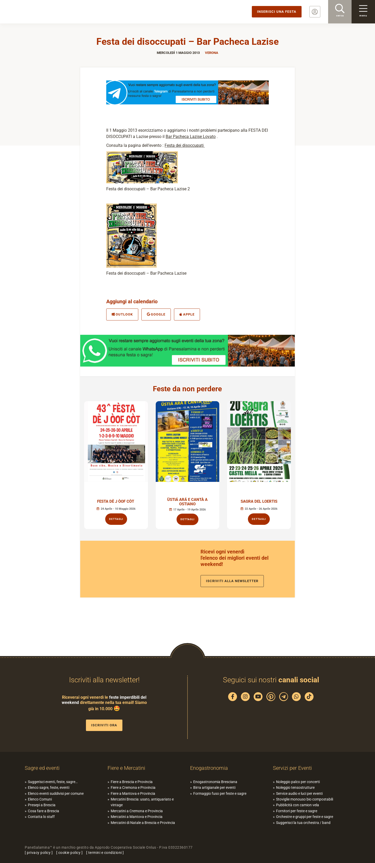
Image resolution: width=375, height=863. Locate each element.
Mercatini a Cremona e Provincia (137, 811)
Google (156, 314)
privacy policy (39, 853)
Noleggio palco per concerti (298, 782)
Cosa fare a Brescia (43, 811)
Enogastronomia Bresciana (215, 782)
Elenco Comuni (40, 799)
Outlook (122, 314)
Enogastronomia (209, 768)
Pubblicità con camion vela (297, 805)
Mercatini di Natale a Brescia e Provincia (143, 823)
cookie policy (69, 853)
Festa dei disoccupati (185, 145)
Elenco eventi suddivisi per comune (56, 793)
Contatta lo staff (41, 817)
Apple (187, 314)
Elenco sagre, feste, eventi (48, 787)
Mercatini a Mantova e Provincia (136, 817)
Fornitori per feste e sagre (296, 811)
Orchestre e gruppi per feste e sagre (304, 817)
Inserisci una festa (276, 12)
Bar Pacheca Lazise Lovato (191, 136)
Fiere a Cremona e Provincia (133, 787)
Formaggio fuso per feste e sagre (219, 793)
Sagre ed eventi (42, 768)
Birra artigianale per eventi (214, 787)
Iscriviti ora (104, 725)
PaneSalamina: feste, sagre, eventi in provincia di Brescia (40, 12)
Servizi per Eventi (292, 768)
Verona (211, 53)
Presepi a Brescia (41, 805)
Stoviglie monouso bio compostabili (304, 799)
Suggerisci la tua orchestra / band (303, 823)
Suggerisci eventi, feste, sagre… (53, 782)
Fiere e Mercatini (126, 768)
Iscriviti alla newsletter (232, 581)
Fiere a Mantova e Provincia (133, 793)
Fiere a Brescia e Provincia (132, 782)
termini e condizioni (105, 853)
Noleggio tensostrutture (295, 787)
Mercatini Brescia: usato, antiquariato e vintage (142, 802)
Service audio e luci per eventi (299, 793)
